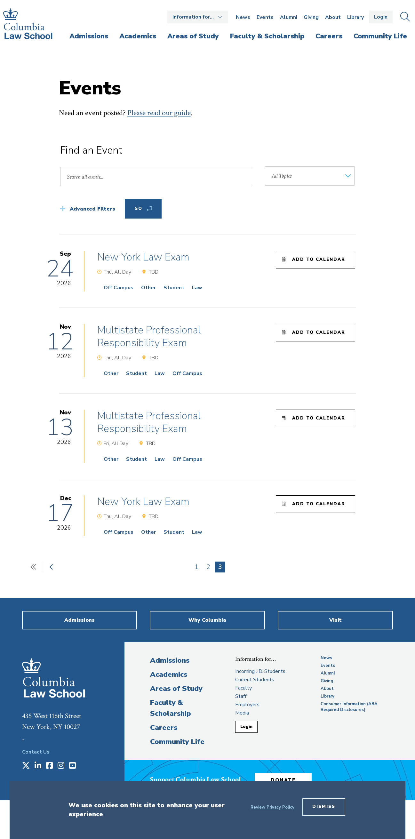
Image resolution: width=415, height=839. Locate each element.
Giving (311, 17)
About (333, 17)
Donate (284, 780)
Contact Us (36, 751)
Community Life (177, 742)
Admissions (169, 660)
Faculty (243, 687)
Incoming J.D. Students (260, 671)
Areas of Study (176, 688)
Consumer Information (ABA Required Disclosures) (349, 707)
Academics (168, 674)
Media (242, 712)
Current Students (254, 679)
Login (380, 16)
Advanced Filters (92, 208)
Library (355, 17)
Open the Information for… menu (197, 17)
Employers (247, 704)
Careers (163, 727)
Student (174, 287)
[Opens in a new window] (26, 766)
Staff (240, 696)
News (243, 17)
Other (148, 287)
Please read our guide (159, 113)
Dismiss (323, 807)
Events (265, 17)
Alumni (288, 17)
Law (197, 287)
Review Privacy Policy (272, 807)
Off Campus (118, 287)
